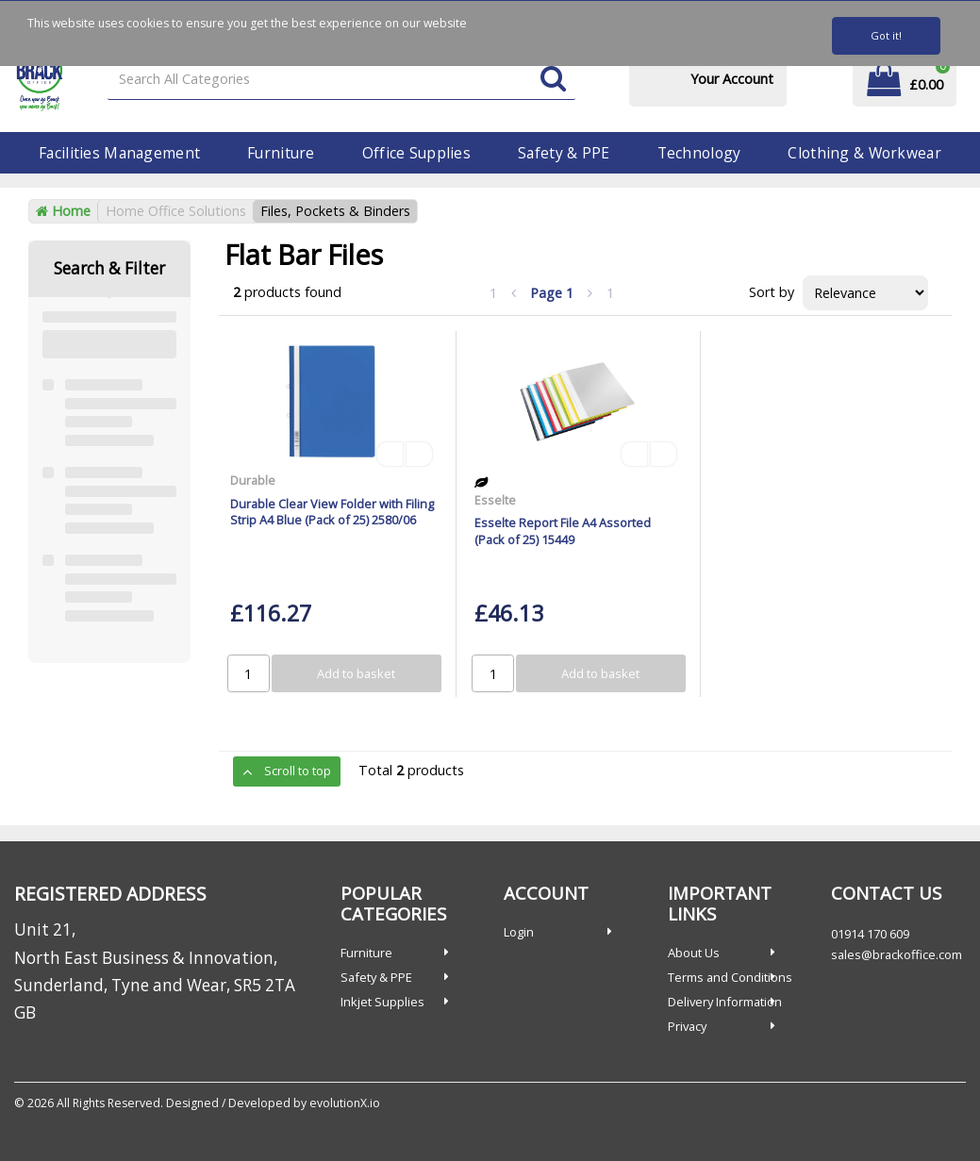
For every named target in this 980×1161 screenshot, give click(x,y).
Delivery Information (725, 1001)
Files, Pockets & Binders (335, 211)
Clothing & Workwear (864, 152)
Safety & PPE (563, 152)
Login (519, 931)
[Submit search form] (553, 79)
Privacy (687, 1026)
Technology (699, 152)
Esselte (495, 499)
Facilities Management (119, 152)
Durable (252, 480)
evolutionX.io (344, 1103)
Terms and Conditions (730, 977)
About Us (694, 952)
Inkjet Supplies (382, 1001)
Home (63, 211)
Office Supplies (416, 152)
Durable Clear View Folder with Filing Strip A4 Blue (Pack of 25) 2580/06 (332, 511)
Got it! (886, 35)
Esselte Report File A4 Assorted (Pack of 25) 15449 (562, 530)
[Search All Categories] (341, 79)
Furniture (281, 152)
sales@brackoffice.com (896, 954)
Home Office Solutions (176, 211)
